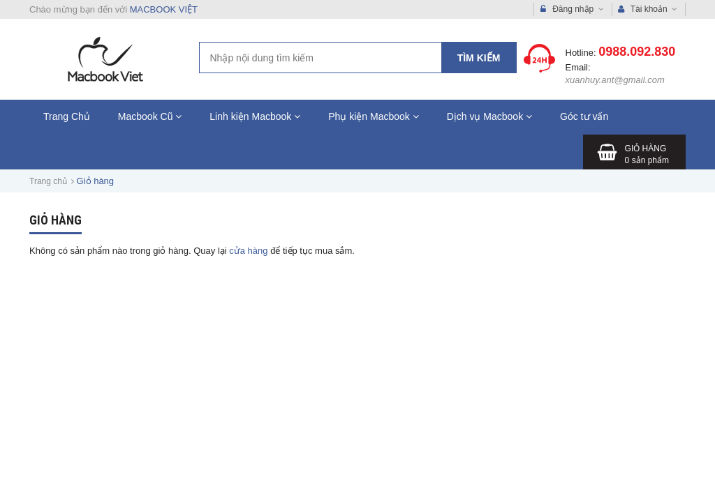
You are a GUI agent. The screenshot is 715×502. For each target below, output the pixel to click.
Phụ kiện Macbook (373, 116)
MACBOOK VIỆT (164, 9)
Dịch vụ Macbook (489, 116)
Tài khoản (648, 9)
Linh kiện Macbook (254, 116)
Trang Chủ (66, 116)
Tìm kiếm (479, 57)
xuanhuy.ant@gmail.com (615, 80)
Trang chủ (48, 181)
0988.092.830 (636, 52)
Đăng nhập (572, 9)
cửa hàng (248, 250)
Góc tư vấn (584, 116)
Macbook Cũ (150, 116)
